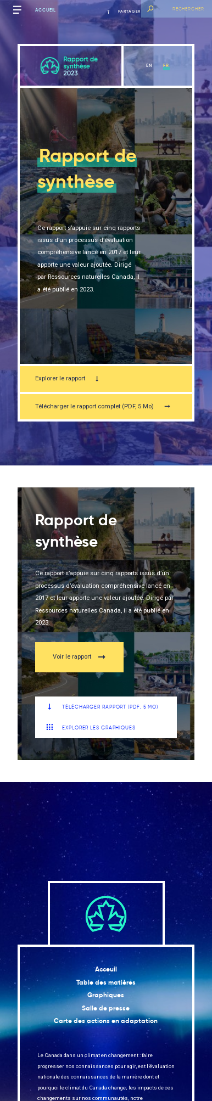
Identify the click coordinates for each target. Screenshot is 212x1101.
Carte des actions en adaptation (106, 1021)
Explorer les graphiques (91, 727)
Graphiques (105, 995)
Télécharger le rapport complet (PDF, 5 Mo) (102, 406)
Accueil (45, 10)
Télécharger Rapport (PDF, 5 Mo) (102, 707)
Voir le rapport (79, 657)
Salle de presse (106, 1008)
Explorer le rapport (67, 378)
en (149, 65)
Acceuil (106, 969)
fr (166, 65)
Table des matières (106, 982)
